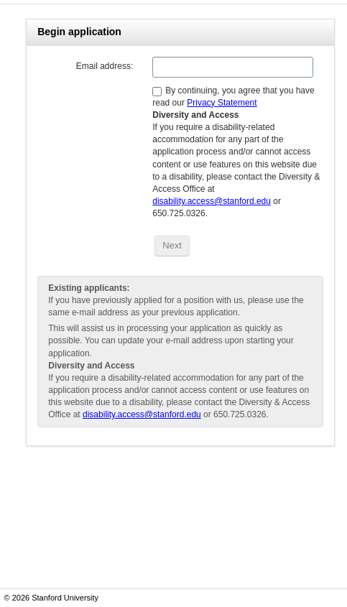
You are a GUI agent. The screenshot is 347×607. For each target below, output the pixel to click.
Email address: (104, 66)
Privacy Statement (221, 103)
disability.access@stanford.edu (211, 201)
